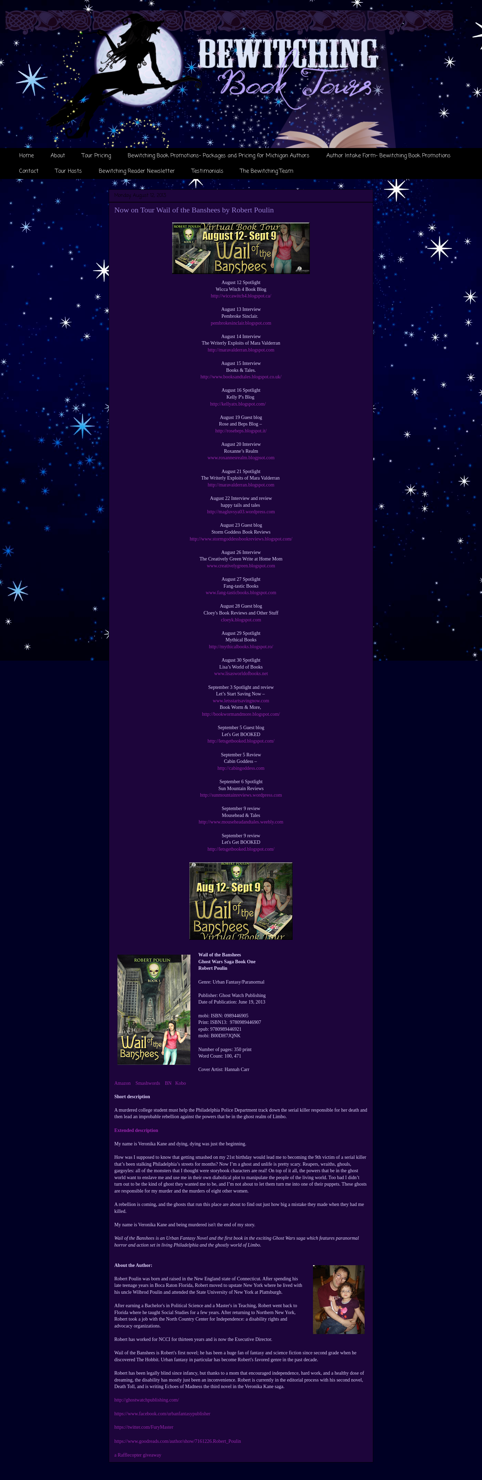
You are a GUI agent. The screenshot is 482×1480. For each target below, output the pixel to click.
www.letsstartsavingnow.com (241, 700)
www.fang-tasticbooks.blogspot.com (241, 592)
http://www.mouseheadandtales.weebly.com (241, 822)
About (58, 156)
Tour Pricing (96, 156)
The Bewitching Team (266, 171)
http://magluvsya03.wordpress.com (241, 511)
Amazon (122, 1083)
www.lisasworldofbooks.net (241, 673)
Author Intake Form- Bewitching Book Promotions (388, 156)
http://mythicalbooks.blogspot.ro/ (241, 646)
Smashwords (147, 1083)
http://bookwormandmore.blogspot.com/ (241, 714)
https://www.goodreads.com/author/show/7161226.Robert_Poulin (177, 1441)
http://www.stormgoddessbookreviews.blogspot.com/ (241, 539)
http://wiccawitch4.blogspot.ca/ (241, 295)
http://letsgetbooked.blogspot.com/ (241, 741)
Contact (29, 171)
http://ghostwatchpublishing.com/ (146, 1400)
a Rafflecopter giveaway (137, 1455)
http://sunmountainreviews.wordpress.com (241, 795)
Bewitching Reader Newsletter (137, 171)
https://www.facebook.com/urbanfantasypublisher (162, 1413)
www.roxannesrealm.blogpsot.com (241, 457)
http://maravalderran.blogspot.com (241, 350)
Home (26, 156)
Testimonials (207, 171)
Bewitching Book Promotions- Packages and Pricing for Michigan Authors (219, 156)
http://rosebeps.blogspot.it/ (240, 430)
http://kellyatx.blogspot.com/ (241, 404)
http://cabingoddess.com (241, 768)
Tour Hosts (68, 171)
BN (168, 1083)
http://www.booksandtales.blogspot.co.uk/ (241, 376)
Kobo (180, 1083)
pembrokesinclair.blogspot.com (241, 323)
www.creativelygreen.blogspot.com (241, 565)
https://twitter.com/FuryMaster (144, 1427)
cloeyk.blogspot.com (241, 619)
